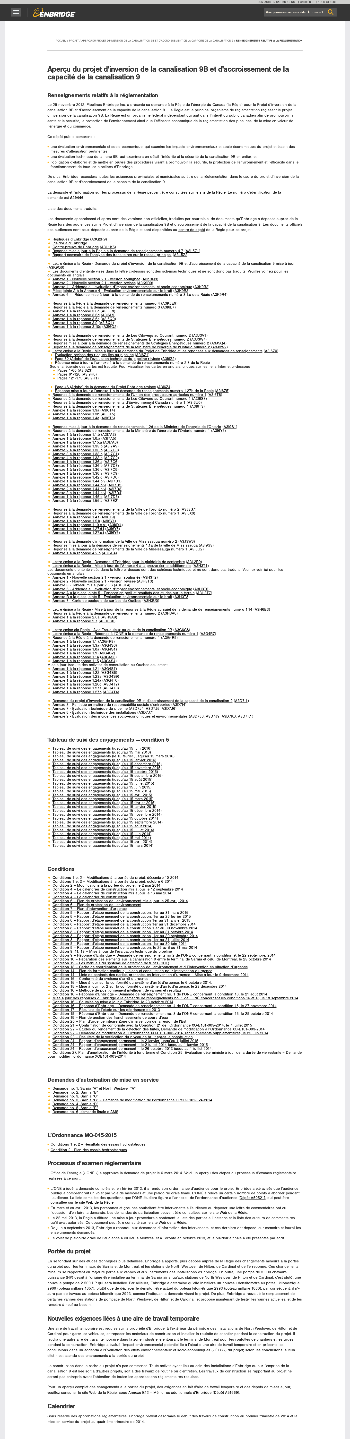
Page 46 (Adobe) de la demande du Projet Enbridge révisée (105, 387)
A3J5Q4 (218, 343)
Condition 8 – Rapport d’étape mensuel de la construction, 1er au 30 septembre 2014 (125, 936)
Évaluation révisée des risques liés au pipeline (94, 355)
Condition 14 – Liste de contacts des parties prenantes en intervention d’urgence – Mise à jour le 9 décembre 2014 (150, 975)
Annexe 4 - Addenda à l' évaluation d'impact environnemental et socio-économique (122, 287)
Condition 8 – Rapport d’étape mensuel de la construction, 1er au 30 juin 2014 (119, 944)
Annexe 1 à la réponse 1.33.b (77, 446)
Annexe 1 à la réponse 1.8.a (76, 438)
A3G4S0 (109, 645)
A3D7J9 (212, 716)
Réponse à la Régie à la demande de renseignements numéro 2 (106, 613)
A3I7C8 (111, 469)
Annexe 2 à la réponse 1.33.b (77, 450)
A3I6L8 (108, 311)
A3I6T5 (108, 414)
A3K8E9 (169, 303)
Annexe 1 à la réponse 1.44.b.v (78, 481)
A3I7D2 (115, 485)
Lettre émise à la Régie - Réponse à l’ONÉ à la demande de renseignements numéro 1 (125, 634)
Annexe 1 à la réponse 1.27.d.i (78, 529)
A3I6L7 (168, 307)
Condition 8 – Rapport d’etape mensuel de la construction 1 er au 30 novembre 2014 (124, 928)
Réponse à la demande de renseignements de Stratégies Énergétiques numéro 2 (120, 339)
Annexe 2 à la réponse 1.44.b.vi (79, 489)
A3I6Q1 (106, 323)
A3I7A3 (108, 434)
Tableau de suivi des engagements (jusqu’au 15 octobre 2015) (105, 772)
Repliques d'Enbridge (70, 239)
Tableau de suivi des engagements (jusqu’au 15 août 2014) (102, 826)
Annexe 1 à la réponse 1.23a (76, 676)
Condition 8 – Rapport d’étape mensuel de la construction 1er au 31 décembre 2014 (124, 924)
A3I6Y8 (218, 430)
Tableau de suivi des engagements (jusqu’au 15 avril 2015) (102, 795)
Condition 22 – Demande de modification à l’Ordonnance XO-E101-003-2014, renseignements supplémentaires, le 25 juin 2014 (160, 1033)
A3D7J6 (168, 708)
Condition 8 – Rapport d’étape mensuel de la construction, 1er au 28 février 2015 (121, 916)
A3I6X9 (108, 517)
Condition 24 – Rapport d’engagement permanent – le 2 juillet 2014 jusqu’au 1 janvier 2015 (130, 1045)
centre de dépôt (191, 230)
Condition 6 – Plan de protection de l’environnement (96, 905)
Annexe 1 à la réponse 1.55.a (77, 500)
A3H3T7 (204, 593)
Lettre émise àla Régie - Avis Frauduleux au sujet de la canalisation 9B (112, 630)
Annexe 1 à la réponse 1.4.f (75, 517)
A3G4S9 (111, 676)
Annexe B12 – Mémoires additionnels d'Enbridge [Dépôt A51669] (183, 1392)
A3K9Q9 (150, 279)
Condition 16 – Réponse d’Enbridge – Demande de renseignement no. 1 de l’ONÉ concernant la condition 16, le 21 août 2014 (159, 994)
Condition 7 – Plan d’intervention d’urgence (89, 909)
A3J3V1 (199, 335)
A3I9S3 (206, 545)
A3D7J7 (145, 712)
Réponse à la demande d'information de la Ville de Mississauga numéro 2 (114, 541)
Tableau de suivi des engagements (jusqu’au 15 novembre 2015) (107, 768)
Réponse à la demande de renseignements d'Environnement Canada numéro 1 (118, 402)
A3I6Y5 (112, 529)
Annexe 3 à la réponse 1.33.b (77, 454)
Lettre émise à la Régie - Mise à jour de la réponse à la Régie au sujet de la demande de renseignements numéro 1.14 (152, 609)
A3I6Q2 (110, 327)
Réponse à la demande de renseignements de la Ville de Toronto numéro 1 (115, 513)
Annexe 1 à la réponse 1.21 (75, 669)
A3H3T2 (150, 577)
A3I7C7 (111, 465)
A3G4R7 (208, 634)
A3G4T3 (111, 688)
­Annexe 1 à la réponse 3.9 (74, 323)
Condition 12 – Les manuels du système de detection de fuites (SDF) (110, 963)
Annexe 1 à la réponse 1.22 (75, 672)
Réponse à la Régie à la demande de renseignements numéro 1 (106, 637)
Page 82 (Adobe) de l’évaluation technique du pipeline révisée (107, 359)
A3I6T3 (197, 406)
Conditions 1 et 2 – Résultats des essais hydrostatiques (98, 1144)
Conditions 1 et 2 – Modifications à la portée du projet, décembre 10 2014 (115, 877)
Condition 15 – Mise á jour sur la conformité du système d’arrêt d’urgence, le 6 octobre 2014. (132, 982)
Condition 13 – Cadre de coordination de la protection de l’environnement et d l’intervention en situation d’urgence (150, 967)
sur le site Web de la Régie (224, 1212)
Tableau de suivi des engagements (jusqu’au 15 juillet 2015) (103, 783)
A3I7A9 (111, 446)
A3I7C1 (111, 454)
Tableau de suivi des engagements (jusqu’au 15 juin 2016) (101, 748)
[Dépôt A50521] (251, 1198)
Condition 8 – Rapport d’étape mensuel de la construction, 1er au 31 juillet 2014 (120, 940)
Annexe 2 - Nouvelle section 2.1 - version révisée (94, 283)
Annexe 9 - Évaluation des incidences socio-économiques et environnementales (120, 716)
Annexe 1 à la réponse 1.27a (76, 688)
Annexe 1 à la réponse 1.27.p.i (78, 533)
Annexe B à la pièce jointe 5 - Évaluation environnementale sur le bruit (112, 597)
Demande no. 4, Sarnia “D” (75, 1104)
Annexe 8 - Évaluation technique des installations (94, 712)
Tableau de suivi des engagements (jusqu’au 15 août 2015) (102, 779)
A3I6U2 (196, 549)
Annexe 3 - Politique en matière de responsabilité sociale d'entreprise (111, 704)
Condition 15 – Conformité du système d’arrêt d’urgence (100, 978)
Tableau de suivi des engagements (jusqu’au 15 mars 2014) (102, 845)
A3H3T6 (201, 589)
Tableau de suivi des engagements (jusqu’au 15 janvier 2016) (104, 760)
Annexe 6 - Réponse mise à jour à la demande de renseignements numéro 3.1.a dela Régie (131, 294)
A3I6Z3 (85, 370)
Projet (74, 40)
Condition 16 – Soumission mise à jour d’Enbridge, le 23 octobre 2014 (112, 1002)
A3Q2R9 (98, 239)
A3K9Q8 (56, 267)
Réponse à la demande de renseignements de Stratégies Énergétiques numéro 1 (120, 406)
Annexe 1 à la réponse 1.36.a (77, 462)
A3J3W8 (187, 541)
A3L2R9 (194, 562)
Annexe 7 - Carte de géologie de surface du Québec (96, 601)
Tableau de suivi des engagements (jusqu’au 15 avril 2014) (102, 841)
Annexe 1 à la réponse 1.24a (76, 680)
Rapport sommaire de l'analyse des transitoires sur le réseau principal (112, 255)
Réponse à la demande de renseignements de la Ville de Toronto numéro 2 (115, 509)
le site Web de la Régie (94, 1202)
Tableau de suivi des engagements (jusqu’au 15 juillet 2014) (103, 830)
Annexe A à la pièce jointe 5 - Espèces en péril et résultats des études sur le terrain (123, 593)
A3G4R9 (106, 641)
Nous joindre (327, 2)
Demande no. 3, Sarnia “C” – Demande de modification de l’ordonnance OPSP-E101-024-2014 (132, 1100)
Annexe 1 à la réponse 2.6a (75, 617)
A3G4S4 (108, 661)
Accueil (61, 40)
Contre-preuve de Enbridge (75, 247)
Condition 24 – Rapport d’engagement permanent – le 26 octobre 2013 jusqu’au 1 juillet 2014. (132, 1048)
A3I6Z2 (168, 359)
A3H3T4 (122, 585)
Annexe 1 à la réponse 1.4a (75, 418)
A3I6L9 (108, 315)
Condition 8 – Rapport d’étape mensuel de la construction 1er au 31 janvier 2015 (121, 920)
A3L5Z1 (192, 251)
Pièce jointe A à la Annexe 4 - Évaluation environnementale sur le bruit (112, 291)
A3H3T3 (145, 581)
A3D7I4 (179, 704)
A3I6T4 (108, 410)
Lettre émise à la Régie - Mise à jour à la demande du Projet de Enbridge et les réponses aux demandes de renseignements (157, 351)
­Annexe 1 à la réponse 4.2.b (76, 553)
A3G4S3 (108, 657)
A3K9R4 (219, 294)
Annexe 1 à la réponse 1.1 (74, 641)
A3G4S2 (107, 653)
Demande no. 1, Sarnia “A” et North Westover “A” (94, 1088)
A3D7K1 (245, 716)
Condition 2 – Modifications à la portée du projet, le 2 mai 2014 (106, 885)
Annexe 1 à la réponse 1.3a (75, 410)
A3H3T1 (201, 566)
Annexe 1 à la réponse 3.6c (75, 311)
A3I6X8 (188, 513)
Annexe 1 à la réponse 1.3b (75, 414)
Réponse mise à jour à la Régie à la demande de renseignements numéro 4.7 (117, 251)
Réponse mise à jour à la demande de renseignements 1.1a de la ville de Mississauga (125, 545)
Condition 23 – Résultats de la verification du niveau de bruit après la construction (122, 1037)
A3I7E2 (111, 500)
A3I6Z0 (271, 351)
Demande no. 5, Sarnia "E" (75, 1108)
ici (271, 271)
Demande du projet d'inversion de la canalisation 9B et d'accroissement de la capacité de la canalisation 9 (142, 701)
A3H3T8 (181, 597)
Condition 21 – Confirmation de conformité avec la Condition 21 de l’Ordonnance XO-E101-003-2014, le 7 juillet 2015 (152, 1025)
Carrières (307, 2)
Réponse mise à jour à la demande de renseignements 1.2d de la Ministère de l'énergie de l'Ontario (136, 427)
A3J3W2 (219, 347)
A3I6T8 (215, 395)
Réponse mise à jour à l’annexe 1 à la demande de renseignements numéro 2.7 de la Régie (132, 362)
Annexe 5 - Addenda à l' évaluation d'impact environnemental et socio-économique (122, 589)
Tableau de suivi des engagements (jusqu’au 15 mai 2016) (101, 752)
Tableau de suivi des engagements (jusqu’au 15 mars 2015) (102, 799)
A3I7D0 (111, 477)
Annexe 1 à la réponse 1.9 (74, 653)
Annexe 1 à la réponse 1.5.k (76, 521)
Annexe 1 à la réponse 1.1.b (76, 434)
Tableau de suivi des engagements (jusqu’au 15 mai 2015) (101, 791)
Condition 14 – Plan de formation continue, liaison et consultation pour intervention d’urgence (132, 971)
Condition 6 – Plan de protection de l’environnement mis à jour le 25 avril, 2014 (120, 901)
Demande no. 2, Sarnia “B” (75, 1092)
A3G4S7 (109, 669)
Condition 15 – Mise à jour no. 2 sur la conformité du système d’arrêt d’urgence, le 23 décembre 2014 (139, 986)
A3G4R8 (169, 637)
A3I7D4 (115, 493)
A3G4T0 (110, 680)
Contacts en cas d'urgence (277, 2)
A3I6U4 (109, 553)
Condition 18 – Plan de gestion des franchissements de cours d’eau (110, 1017)
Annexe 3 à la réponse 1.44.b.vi (79, 493)
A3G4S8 (109, 672)
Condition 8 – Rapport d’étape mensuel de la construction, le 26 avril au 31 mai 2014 (124, 947)
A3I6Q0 (108, 319)
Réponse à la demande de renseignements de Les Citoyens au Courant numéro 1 (121, 398)
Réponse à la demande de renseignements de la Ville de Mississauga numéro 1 (119, 549)
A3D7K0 (229, 716)
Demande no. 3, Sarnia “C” (75, 1096)
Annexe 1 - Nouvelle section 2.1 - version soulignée (96, 279)
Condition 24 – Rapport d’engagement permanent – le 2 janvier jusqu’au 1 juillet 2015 (125, 1041)
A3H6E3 (262, 609)
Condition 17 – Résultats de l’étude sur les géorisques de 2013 (106, 1010)
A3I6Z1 (142, 355)
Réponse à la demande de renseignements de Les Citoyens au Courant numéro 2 (121, 335)
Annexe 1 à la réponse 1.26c (76, 684)
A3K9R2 (201, 287)
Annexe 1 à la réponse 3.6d (76, 315)
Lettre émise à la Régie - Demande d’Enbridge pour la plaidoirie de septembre (118, 562)
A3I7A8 (110, 442)
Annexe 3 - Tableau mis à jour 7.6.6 (82, 585)
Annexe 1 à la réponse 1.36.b (77, 465)
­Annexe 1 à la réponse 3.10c (76, 327)
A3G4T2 (111, 684)
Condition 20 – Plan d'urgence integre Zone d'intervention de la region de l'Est (119, 1021)
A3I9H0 (89, 374)
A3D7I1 (241, 701)
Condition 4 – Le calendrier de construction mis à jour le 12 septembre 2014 (117, 889)
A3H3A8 (169, 613)
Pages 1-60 (67, 370)
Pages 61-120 (68, 374)
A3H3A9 (109, 617)
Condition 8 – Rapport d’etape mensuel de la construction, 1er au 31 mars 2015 (120, 912)
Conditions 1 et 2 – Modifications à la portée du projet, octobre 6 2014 (112, 881)
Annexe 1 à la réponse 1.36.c (77, 469)
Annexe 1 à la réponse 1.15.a (77, 442)
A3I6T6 (108, 418)
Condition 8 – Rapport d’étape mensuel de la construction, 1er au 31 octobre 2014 (122, 932)
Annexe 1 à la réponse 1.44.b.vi (79, 485)
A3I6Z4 (164, 387)
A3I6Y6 (112, 533)
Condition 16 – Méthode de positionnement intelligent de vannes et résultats (117, 990)
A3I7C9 (111, 473)
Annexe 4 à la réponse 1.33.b (77, 458)
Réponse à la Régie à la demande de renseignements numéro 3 (106, 307)
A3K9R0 (145, 283)
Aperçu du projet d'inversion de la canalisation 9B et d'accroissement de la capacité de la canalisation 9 (157, 40)
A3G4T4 (111, 692)
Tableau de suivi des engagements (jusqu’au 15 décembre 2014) (107, 810)
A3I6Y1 (109, 521)
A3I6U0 (194, 402)
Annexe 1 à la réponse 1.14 (75, 657)
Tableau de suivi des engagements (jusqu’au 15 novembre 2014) (107, 814)
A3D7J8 (197, 716)
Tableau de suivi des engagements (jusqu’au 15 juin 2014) (101, 834)
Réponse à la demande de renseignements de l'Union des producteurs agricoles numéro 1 (129, 395)
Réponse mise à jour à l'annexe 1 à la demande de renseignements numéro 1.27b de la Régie (134, 391)
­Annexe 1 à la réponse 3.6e (75, 319)
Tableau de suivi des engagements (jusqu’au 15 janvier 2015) (104, 807)
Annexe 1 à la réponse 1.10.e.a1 (79, 525)
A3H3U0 (151, 601)
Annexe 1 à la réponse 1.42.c (77, 477)
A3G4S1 (109, 649)
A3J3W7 (198, 339)
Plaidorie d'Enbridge (69, 243)
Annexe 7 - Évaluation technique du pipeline (90, 708)
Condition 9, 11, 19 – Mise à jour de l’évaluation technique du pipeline (112, 951)
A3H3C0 (107, 621)
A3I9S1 (230, 427)
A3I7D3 (115, 489)
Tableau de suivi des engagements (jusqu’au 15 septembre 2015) (107, 775)
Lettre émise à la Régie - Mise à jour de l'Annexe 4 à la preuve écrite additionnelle (121, 566)
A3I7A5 (109, 438)
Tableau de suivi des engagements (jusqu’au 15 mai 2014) (101, 838)
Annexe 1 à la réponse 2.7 (74, 621)
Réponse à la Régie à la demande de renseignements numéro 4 (106, 303)
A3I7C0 (111, 450)
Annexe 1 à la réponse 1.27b (77, 692)
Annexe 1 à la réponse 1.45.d (77, 497)
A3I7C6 (111, 462)
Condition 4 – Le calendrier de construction (89, 897)
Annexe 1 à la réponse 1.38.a (77, 473)
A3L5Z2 (180, 255)
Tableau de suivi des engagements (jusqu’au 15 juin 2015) (101, 787)
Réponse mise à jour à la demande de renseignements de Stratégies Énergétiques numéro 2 (130, 343)
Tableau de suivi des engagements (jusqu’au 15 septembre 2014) (107, 822)
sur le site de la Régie (207, 192)
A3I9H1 (91, 378)
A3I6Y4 (115, 525)
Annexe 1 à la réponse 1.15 (75, 661)
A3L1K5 (108, 247)
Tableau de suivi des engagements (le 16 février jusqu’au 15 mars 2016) (113, 756)
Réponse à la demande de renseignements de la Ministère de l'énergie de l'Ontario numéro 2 (131, 347)
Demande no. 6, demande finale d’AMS (85, 1112)
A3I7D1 (114, 481)
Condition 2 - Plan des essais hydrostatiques (89, 1150)
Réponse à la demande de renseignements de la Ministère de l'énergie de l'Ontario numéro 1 (131, 430)
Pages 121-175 (69, 378)
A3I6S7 (199, 398)
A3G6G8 (182, 630)
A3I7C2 (111, 458)
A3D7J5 (152, 708)
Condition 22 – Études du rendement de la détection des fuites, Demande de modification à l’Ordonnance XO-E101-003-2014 (158, 1029)
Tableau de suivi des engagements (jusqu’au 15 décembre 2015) (107, 764)
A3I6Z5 (222, 391)
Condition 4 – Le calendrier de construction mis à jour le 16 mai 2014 (111, 893)
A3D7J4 (137, 708)
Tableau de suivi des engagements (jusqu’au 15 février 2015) (104, 803)
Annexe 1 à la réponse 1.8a (75, 649)
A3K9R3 (181, 291)
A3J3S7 (188, 509)
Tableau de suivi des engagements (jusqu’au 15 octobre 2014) (105, 818)
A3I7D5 (111, 497)
